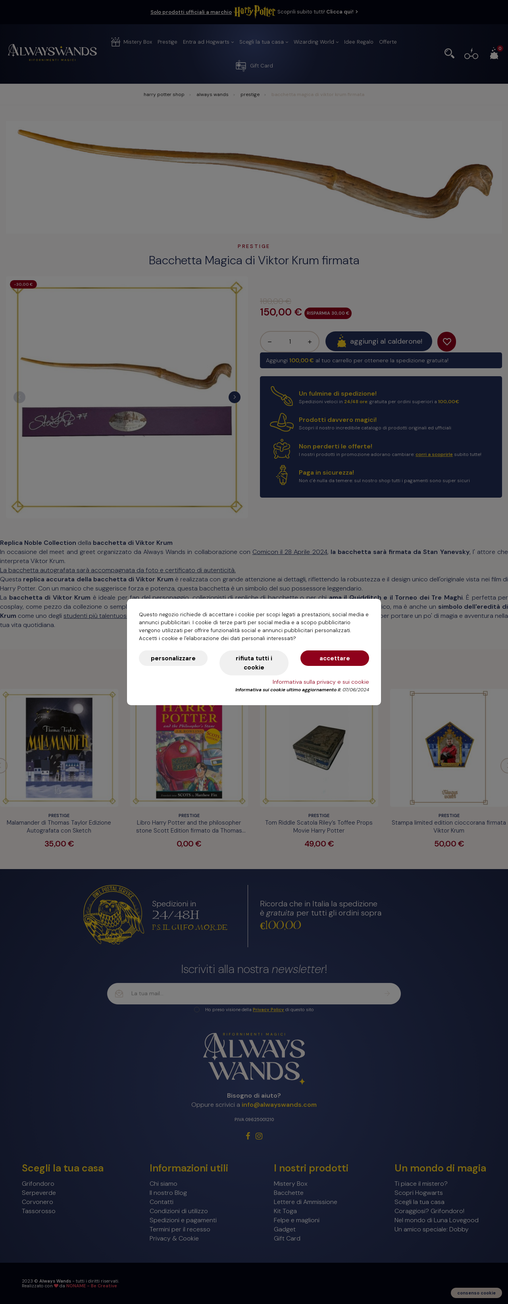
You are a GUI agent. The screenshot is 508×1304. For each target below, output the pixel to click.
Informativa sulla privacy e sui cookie (321, 681)
